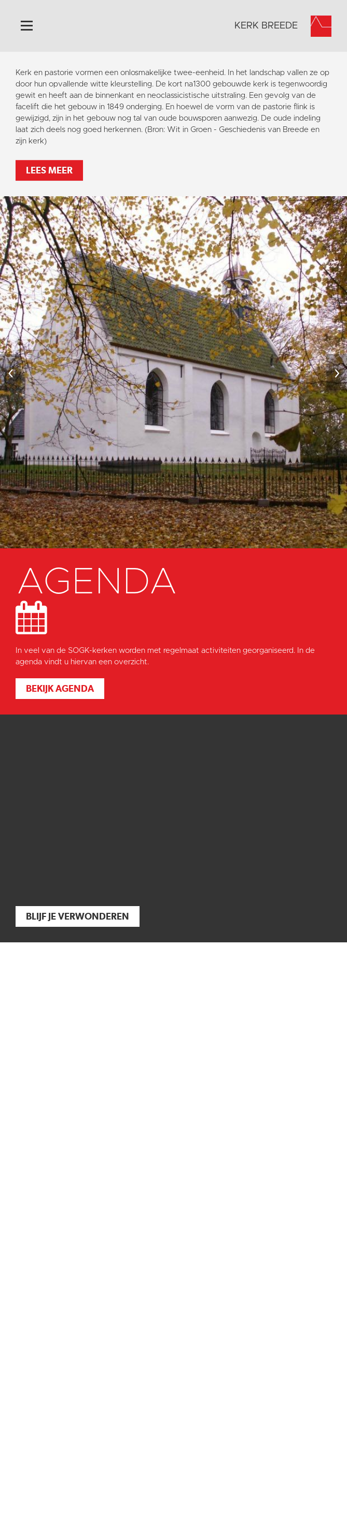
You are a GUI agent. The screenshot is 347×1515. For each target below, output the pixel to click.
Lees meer (49, 170)
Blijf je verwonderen (77, 916)
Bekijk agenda (60, 688)
